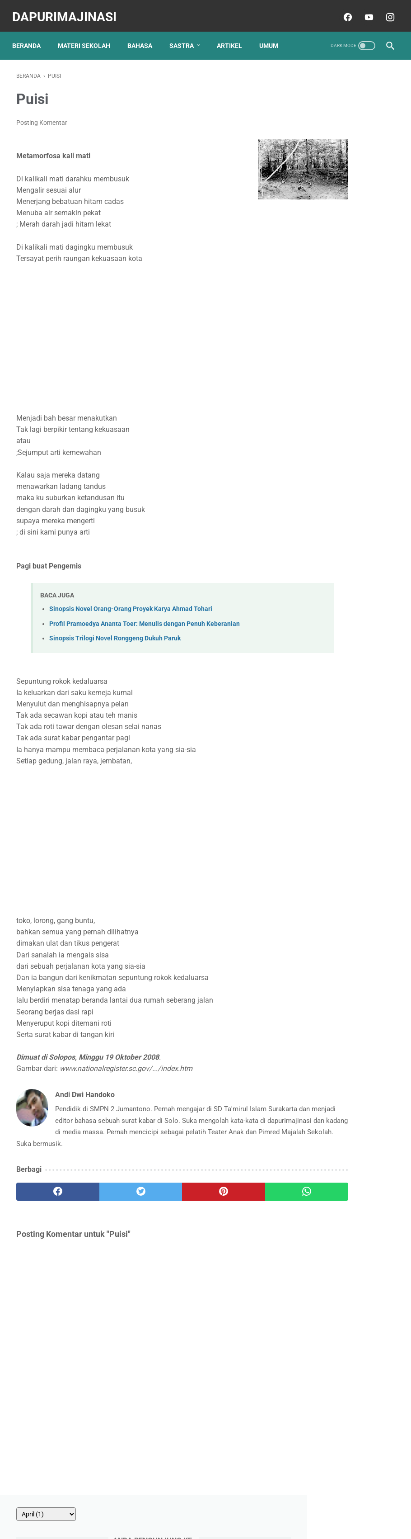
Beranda (30, 35)
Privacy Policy (199, 1506)
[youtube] (364, 11)
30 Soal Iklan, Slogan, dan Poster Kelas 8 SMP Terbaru (346, 231)
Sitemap (277, 1506)
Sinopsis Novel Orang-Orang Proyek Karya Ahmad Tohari (130, 603)
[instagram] (385, 11)
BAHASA (143, 35)
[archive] (330, 73)
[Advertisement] (141, 332)
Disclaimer (242, 1506)
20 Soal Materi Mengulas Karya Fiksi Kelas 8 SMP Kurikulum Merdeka (347, 187)
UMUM (272, 35)
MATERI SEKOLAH (88, 35)
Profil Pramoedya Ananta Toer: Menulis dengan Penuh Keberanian (144, 618)
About (131, 1506)
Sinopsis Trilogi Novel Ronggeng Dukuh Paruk (115, 632)
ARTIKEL (233, 35)
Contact (160, 1506)
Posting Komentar (41, 116)
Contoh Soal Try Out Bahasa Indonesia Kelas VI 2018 (346, 496)
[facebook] (342, 11)
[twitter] (110, 1198)
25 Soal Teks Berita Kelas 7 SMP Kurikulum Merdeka (345, 419)
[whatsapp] (236, 1198)
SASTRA (185, 35)
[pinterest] (173, 1198)
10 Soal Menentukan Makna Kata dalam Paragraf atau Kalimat (342, 275)
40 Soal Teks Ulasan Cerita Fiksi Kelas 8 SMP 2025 (346, 375)
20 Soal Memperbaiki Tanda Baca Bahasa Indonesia (341, 540)
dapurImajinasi (68, 10)
